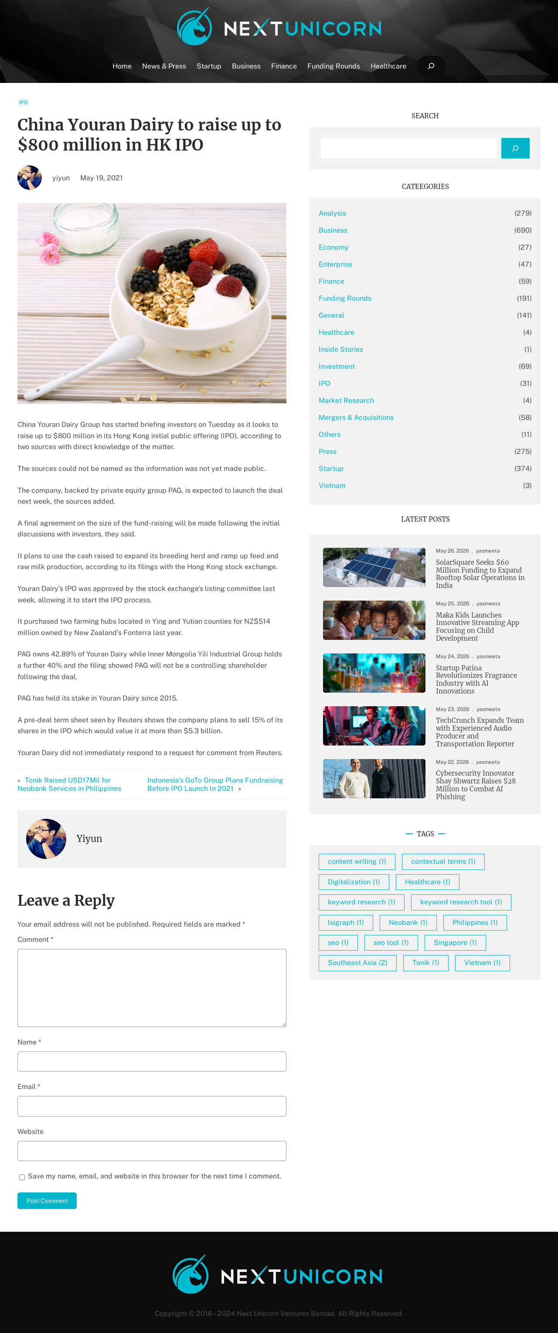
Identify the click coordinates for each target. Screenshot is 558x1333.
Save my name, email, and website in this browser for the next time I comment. (154, 1165)
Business (397, 230)
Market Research (410, 400)
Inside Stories (405, 349)
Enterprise (399, 264)
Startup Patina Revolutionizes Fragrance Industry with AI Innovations (481, 687)
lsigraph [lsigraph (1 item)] (410, 976)
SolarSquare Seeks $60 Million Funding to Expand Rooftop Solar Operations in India (477, 576)
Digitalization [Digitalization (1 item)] (418, 916)
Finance (395, 281)
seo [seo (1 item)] (472, 997)
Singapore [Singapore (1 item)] (473, 1017)
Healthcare (400, 332)
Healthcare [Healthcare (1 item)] (491, 916)
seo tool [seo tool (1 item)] (409, 1017)
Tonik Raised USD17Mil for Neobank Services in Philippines (79, 773)
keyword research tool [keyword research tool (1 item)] (433, 956)
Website (30, 1120)
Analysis (396, 213)
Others (394, 434)
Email (28, 1076)
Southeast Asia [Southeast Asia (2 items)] (422, 1037)
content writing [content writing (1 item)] (421, 875)
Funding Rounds (409, 298)
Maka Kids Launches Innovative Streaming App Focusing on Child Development (475, 631)
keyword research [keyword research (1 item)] (425, 936)
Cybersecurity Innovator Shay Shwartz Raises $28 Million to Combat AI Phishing (480, 797)
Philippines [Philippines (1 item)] (414, 997)
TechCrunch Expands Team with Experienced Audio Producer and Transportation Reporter (480, 742)
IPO (23, 103)
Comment (35, 928)
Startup (395, 468)
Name (29, 1031)
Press (392, 451)
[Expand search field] (431, 66)
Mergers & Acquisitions (420, 417)
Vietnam (396, 485)
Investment (401, 366)
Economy (398, 247)
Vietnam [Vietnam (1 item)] (410, 1057)
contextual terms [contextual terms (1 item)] (424, 895)
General (395, 315)
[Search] (515, 148)
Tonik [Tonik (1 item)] (490, 1037)
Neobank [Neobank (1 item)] (472, 976)
